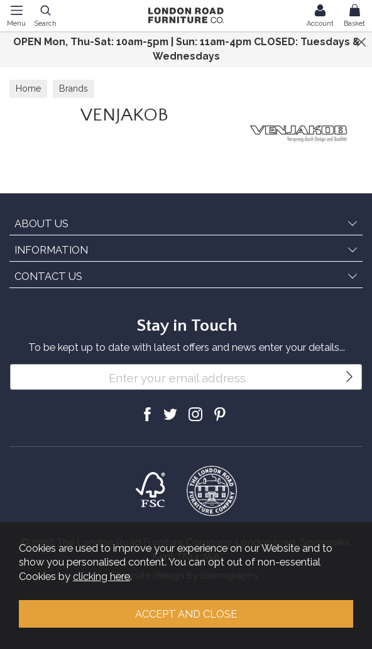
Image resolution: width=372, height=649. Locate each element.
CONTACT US (48, 276)
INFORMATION (51, 250)
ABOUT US (41, 223)
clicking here (101, 576)
